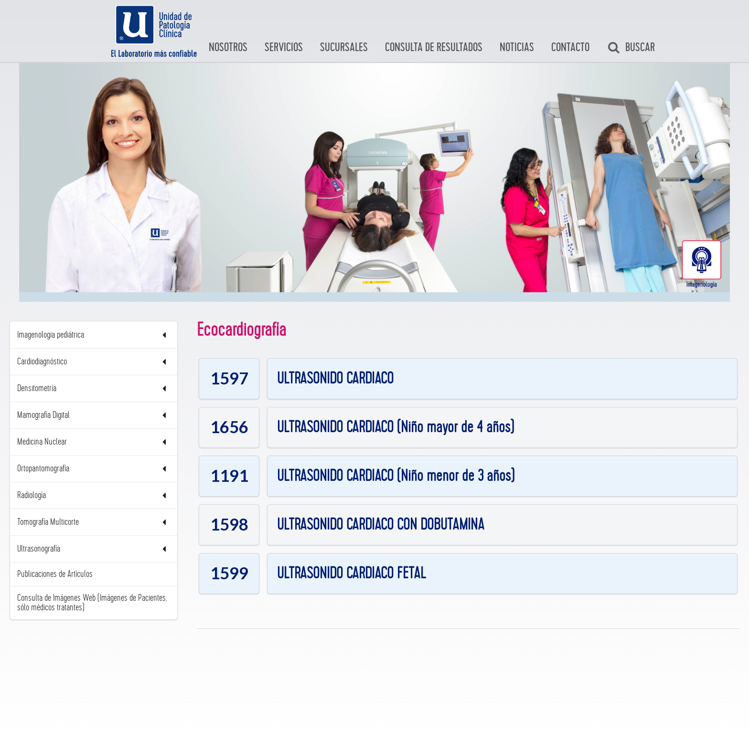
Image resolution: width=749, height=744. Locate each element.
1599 (229, 573)
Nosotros (228, 47)
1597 (229, 378)
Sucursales (344, 47)
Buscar (631, 48)
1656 (229, 426)
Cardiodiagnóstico (93, 362)
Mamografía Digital (93, 415)
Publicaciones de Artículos (55, 574)
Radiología (93, 495)
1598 (229, 524)
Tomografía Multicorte (93, 522)
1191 (229, 475)
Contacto (570, 47)
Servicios (284, 47)
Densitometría (93, 388)
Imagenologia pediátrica (93, 335)
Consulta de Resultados (433, 47)
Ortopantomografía (93, 469)
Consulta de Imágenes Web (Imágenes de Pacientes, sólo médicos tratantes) (92, 602)
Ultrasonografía (93, 549)
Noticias (517, 47)
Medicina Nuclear (93, 442)
